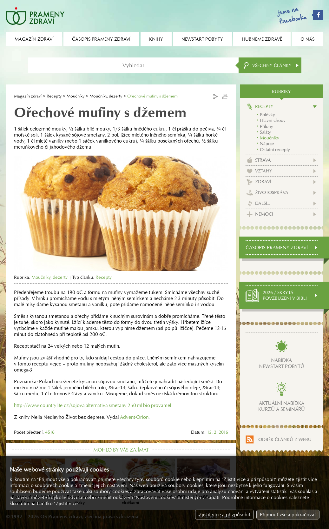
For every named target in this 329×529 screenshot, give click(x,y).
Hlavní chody (273, 120)
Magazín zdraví (28, 96)
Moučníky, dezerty (105, 96)
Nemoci (264, 214)
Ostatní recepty (275, 149)
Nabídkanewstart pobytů (281, 363)
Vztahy (263, 171)
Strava (263, 160)
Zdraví (263, 181)
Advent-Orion (134, 417)
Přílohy (266, 126)
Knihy (156, 39)
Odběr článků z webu (285, 439)
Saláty (265, 132)
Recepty (54, 96)
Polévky (267, 114)
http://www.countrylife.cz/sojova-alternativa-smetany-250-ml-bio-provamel (92, 405)
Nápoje (267, 143)
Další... (262, 203)
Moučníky (75, 96)
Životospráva (271, 192)
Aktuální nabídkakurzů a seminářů (281, 406)
